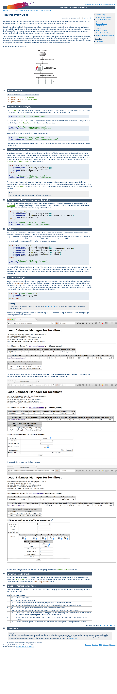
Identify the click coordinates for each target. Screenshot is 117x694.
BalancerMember (32, 99)
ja (84, 18)
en (77, 18)
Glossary (106, 4)
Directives (95, 4)
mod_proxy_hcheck (15, 102)
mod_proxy (12, 97)
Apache (5, 10)
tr (91, 18)
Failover (98, 28)
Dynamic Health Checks (103, 33)
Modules (88, 4)
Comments (99, 41)
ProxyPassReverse (26, 123)
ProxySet (21, 186)
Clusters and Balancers (103, 19)
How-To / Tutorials (45, 10)
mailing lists (73, 639)
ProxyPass (29, 97)
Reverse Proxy (100, 15)
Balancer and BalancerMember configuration (101, 24)
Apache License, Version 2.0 (25, 647)
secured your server (51, 306)
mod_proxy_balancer (16, 99)
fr (81, 18)
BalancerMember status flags (105, 35)
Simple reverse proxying (103, 17)
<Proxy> (10, 161)
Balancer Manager (102, 30)
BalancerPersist (63, 570)
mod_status (18, 283)
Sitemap (112, 4)
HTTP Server (14, 10)
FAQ (100, 4)
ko (87, 18)
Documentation (24, 10)
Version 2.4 (34, 10)
